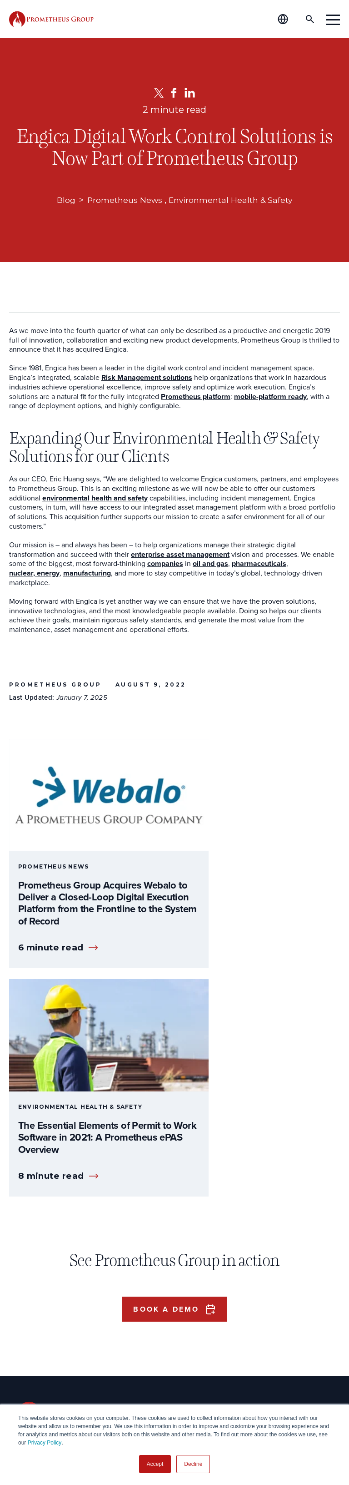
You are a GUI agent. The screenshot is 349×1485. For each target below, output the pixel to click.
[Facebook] (174, 93)
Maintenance (40, 1349)
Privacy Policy (45, 1443)
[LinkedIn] (189, 93)
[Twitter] (159, 93)
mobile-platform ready (270, 397)
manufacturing (87, 573)
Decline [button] (193, 1464)
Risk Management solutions (146, 378)
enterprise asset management (180, 555)
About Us (160, 1273)
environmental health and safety (95, 498)
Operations (36, 1312)
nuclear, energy (34, 573)
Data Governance (47, 1386)
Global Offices (162, 1330)
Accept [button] (155, 1464)
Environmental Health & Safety (231, 200)
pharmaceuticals (259, 564)
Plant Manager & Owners (59, 1293)
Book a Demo (166, 1071)
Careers (151, 1312)
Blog (64, 200)
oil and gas (210, 564)
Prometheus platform (195, 397)
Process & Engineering (56, 1330)
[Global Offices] (288, 19)
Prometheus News (124, 200)
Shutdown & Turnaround (59, 1368)
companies (165, 564)
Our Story (154, 1293)
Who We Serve (52, 1273)
